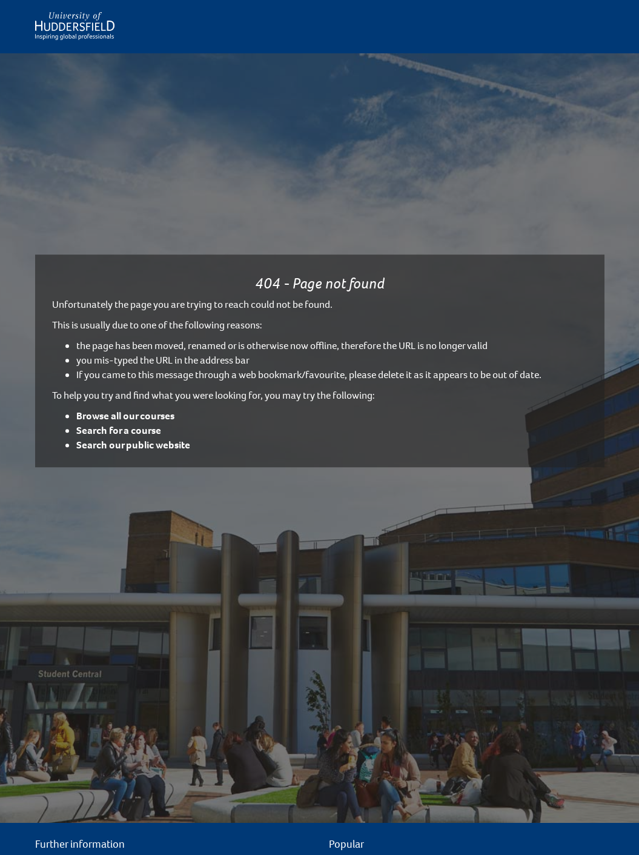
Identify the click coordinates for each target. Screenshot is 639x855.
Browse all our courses (125, 416)
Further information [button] (80, 844)
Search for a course (118, 430)
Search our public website (133, 445)
